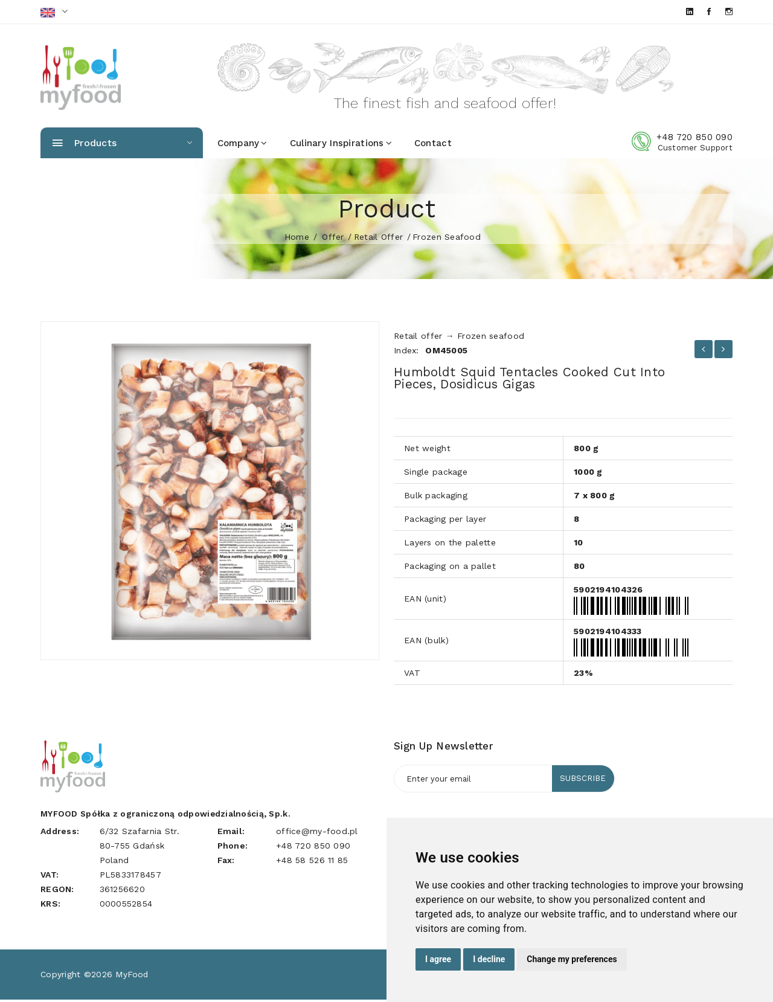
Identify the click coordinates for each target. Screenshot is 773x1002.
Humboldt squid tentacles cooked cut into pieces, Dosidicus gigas (540, 380)
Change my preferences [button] (572, 959)
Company (242, 145)
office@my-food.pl (317, 833)
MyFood (132, 976)
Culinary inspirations (341, 145)
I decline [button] (489, 959)
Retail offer (378, 239)
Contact (433, 145)
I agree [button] (438, 959)
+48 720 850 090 (694, 139)
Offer (333, 239)
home (296, 239)
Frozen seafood (446, 239)
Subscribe (581, 781)
